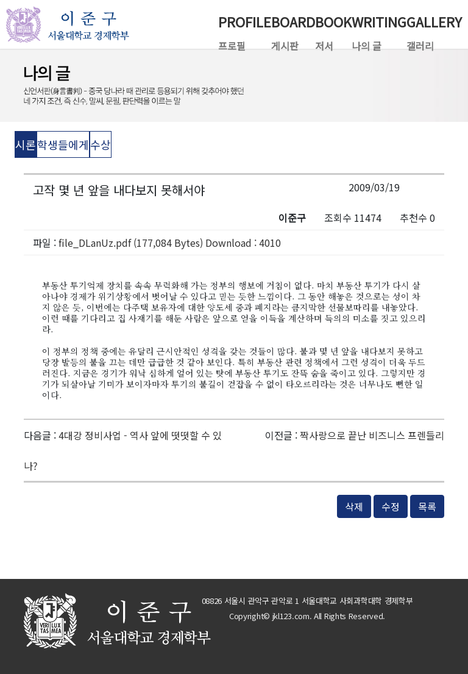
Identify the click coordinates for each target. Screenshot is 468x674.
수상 (100, 144)
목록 (427, 506)
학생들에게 (63, 144)
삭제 (354, 506)
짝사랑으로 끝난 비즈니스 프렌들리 (372, 435)
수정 (390, 506)
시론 (25, 144)
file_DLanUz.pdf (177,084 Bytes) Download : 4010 (169, 242)
